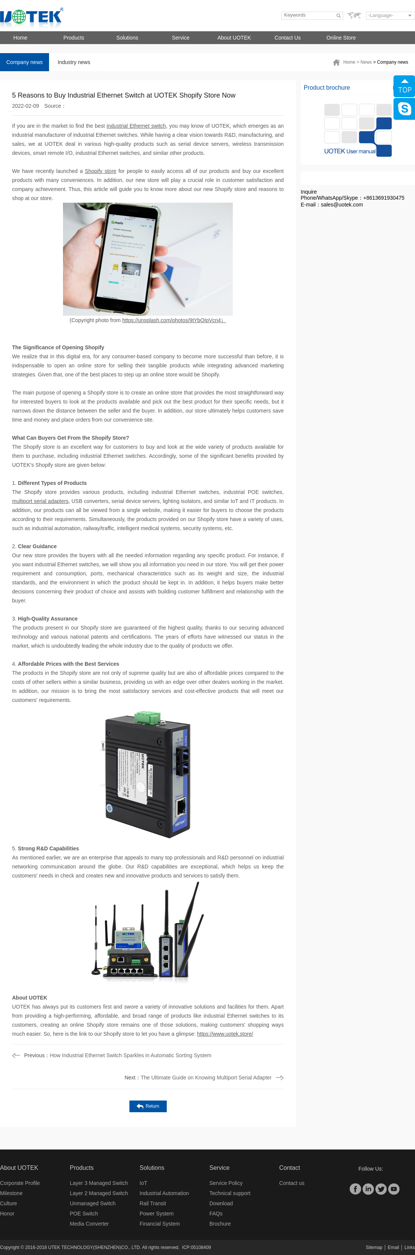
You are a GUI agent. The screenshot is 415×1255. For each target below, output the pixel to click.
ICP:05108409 (196, 1247)
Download (221, 1203)
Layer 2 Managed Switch (99, 1193)
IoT (143, 1183)
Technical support (230, 1193)
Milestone (11, 1193)
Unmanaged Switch (92, 1203)
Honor (7, 1214)
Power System (157, 1214)
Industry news (74, 62)
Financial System (160, 1224)
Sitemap (374, 1247)
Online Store (341, 38)
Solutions (127, 38)
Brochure (220, 1224)
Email (393, 1247)
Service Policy (226, 1183)
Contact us (291, 1183)
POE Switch (84, 1214)
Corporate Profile (20, 1183)
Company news (24, 62)
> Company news (390, 62)
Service (181, 38)
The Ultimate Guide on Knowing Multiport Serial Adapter (198, 1078)
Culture (8, 1203)
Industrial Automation (164, 1193)
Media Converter (89, 1224)
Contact (289, 1168)
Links (409, 1247)
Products (73, 38)
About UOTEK (234, 38)
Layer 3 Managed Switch (99, 1183)
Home (20, 38)
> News (365, 62)
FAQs (216, 1214)
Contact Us (288, 38)
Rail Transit (153, 1203)
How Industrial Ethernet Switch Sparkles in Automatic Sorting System (117, 1055)
